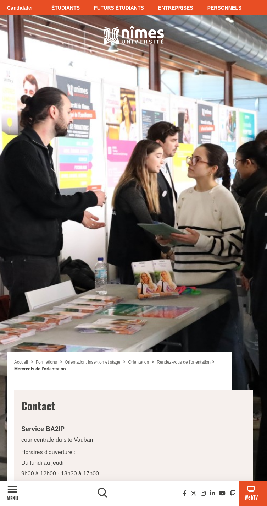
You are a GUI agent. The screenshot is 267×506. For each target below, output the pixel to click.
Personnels (224, 8)
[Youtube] (222, 493)
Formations (46, 362)
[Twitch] (232, 493)
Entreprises (175, 8)
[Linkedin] (212, 493)
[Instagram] (203, 493)
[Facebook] (185, 493)
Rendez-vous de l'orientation (184, 362)
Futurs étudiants (119, 8)
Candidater (20, 8)
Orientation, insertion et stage (93, 362)
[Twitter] (193, 493)
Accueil (21, 362)
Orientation (138, 362)
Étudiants (65, 8)
